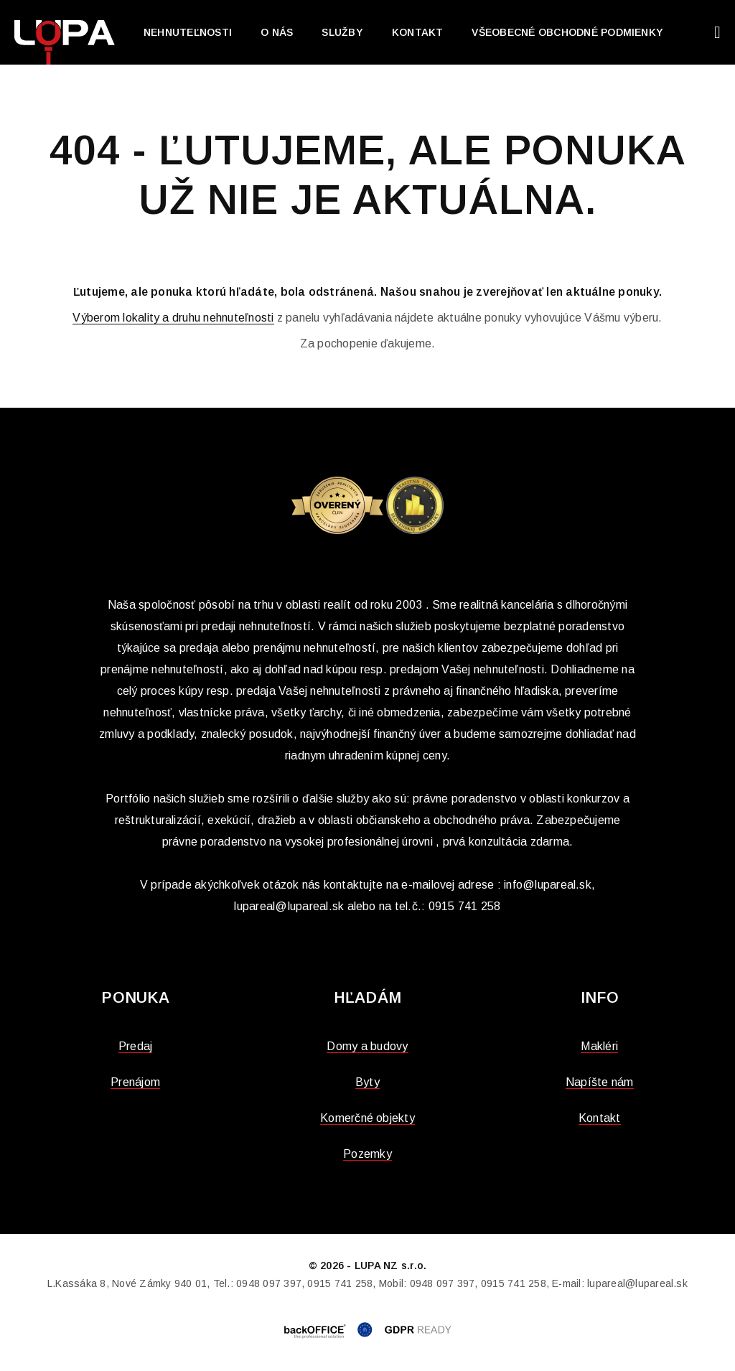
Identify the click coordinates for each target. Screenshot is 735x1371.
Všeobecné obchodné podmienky (567, 32)
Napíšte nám (600, 1082)
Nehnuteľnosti (188, 32)
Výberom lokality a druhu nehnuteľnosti (172, 318)
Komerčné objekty (367, 1118)
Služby (342, 32)
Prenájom (135, 1082)
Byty (367, 1082)
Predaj (135, 1046)
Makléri (599, 1046)
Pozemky (367, 1154)
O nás (277, 32)
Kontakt (418, 32)
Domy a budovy (367, 1046)
